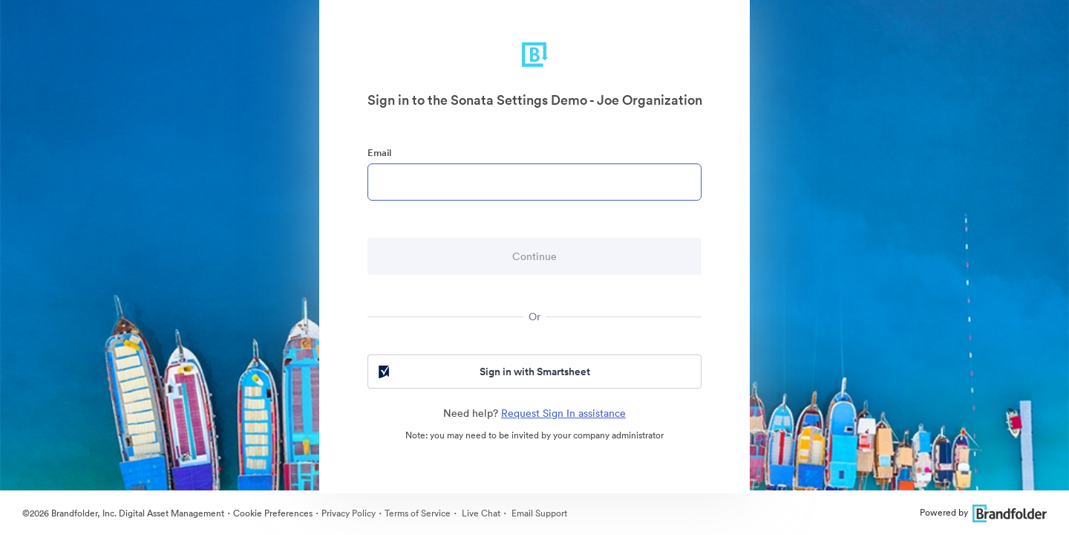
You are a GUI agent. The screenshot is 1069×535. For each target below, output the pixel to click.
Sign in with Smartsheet (483, 371)
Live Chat (480, 513)
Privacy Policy (348, 513)
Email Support (538, 513)
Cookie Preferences (273, 513)
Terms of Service (418, 513)
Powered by (983, 512)
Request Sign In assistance (563, 413)
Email (379, 152)
